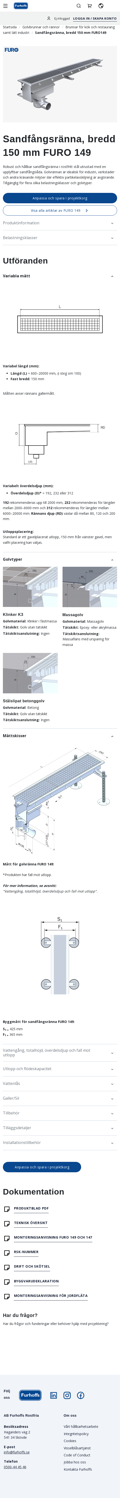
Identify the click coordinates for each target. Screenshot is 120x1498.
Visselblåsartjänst (77, 1448)
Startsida (10, 27)
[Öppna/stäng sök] (78, 5)
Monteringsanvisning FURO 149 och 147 (53, 1237)
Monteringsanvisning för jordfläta (51, 1295)
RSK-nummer (26, 1251)
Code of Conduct (77, 1455)
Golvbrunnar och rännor (41, 27)
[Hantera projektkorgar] (89, 5)
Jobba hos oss (75, 1462)
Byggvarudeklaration (36, 1281)
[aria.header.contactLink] (112, 5)
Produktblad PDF (31, 1208)
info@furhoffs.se (17, 1452)
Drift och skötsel (32, 1266)
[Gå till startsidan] (21, 5)
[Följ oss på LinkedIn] (53, 1395)
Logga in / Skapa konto (95, 18)
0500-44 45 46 (15, 1467)
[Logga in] (48, 18)
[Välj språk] (101, 5)
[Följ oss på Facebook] (80, 1395)
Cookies (70, 1440)
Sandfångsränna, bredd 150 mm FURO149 (70, 32)
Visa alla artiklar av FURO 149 (60, 210)
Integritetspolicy (76, 1433)
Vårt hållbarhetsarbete (81, 1426)
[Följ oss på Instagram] (67, 1395)
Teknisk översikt (31, 1222)
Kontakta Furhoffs (78, 1469)
